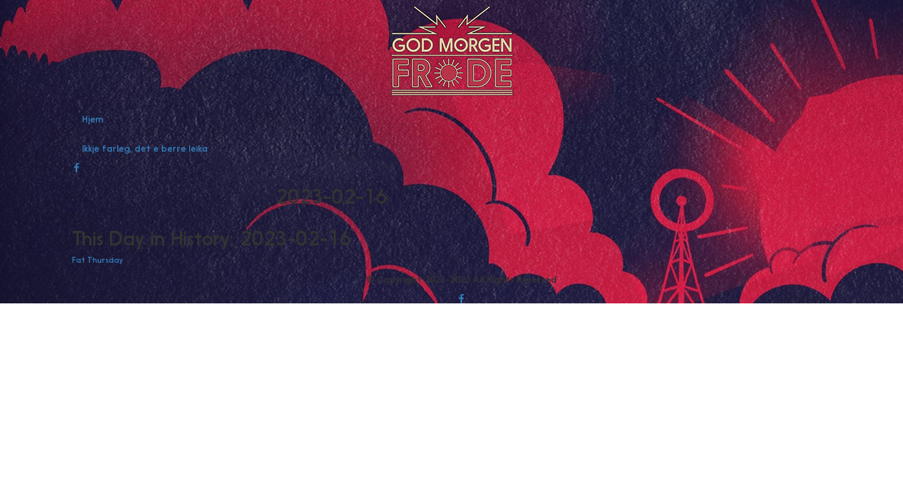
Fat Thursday (97, 260)
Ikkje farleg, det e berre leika (145, 148)
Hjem (92, 119)
